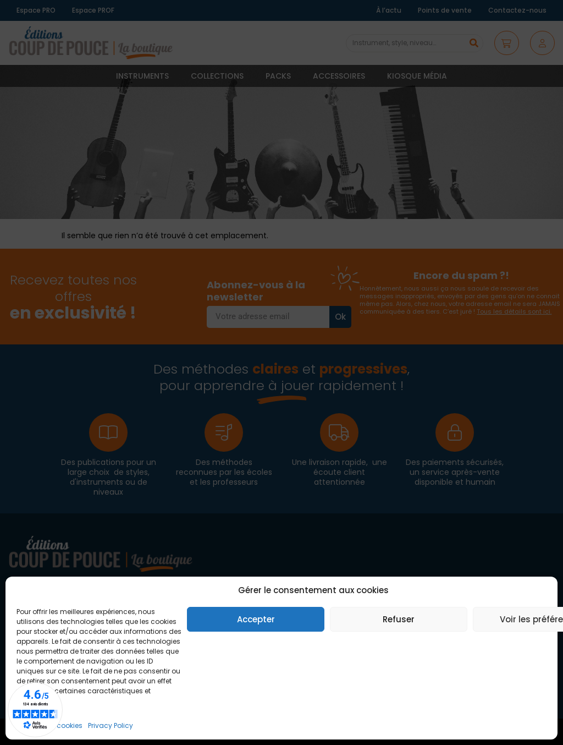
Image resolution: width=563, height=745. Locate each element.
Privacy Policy (110, 725)
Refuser (399, 619)
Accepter (256, 619)
